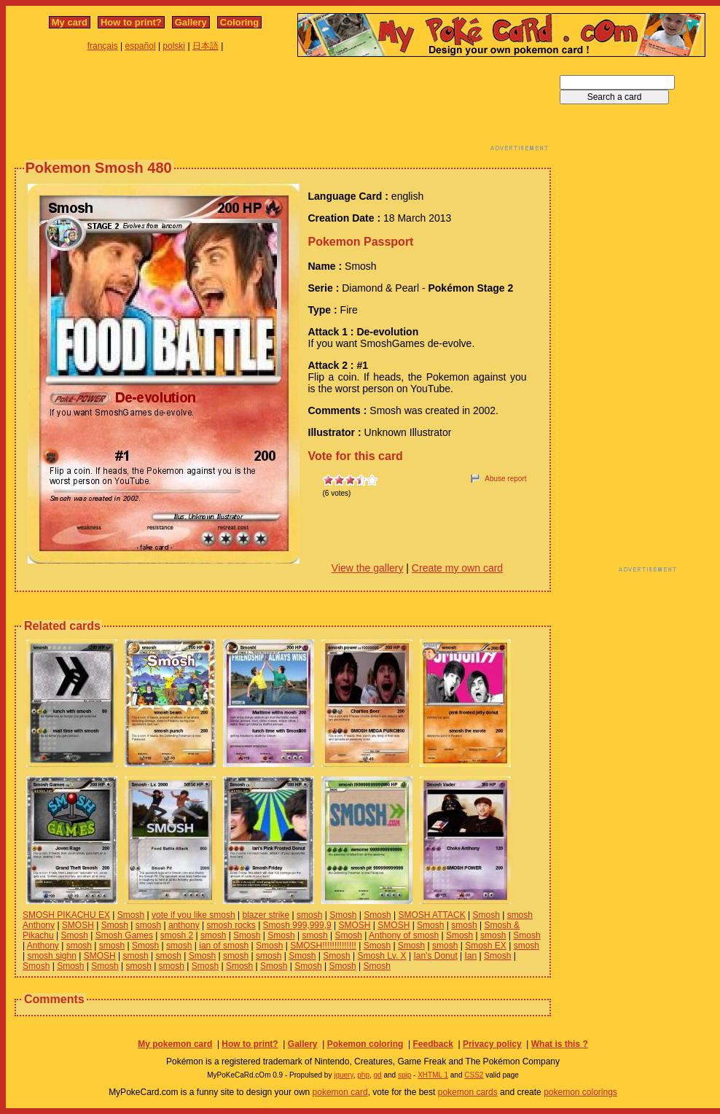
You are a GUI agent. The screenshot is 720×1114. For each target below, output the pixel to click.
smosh (309, 915)
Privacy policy (492, 1044)
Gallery (191, 22)
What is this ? (559, 1044)
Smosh (130, 915)
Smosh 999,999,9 (297, 925)
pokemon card (340, 1092)
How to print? (131, 22)
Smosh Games (124, 935)
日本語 (205, 46)
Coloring (239, 22)
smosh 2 (176, 935)
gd (378, 1075)
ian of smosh (224, 945)
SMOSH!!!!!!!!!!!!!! (323, 945)
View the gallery (368, 568)
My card (69, 22)
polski (174, 46)
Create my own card (457, 568)
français (102, 46)
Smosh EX (485, 945)
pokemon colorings (580, 1092)
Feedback (432, 1044)
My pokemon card (175, 1044)
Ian (471, 956)
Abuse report (505, 479)
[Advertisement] (282, 108)
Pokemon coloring (365, 1044)
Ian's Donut (435, 956)
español (140, 46)
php (363, 1075)
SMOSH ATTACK (431, 915)
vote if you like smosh (193, 915)
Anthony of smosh (404, 935)
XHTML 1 (433, 1075)
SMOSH (78, 925)
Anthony (43, 945)
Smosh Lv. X (381, 956)
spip (404, 1075)
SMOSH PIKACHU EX (66, 915)
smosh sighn (51, 956)
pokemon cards (468, 1092)
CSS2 (473, 1075)
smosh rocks (230, 925)
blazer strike (266, 915)
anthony (184, 925)
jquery (343, 1075)
